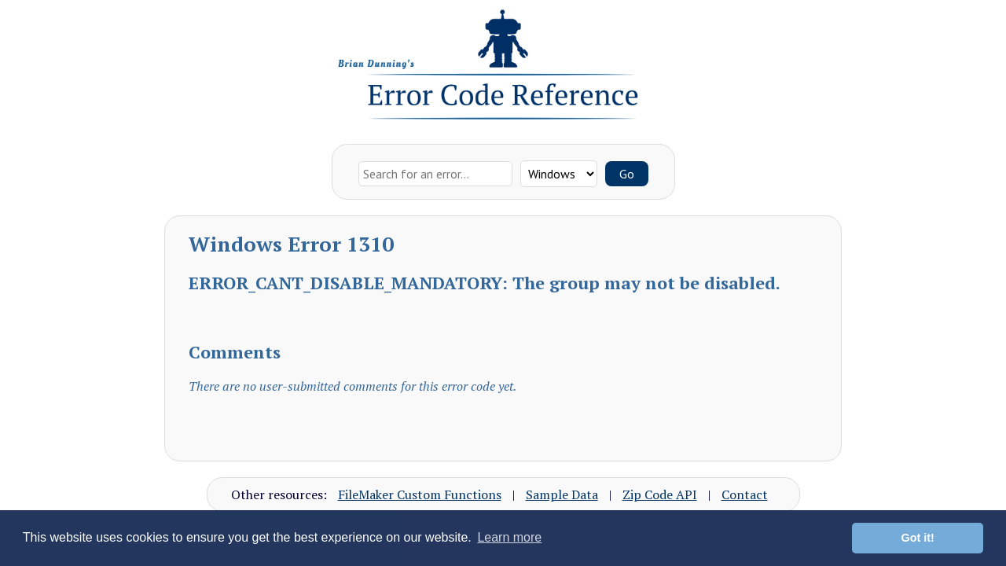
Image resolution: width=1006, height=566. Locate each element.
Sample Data (562, 494)
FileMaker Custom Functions (419, 494)
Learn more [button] (509, 537)
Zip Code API (659, 494)
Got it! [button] (917, 537)
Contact (744, 494)
